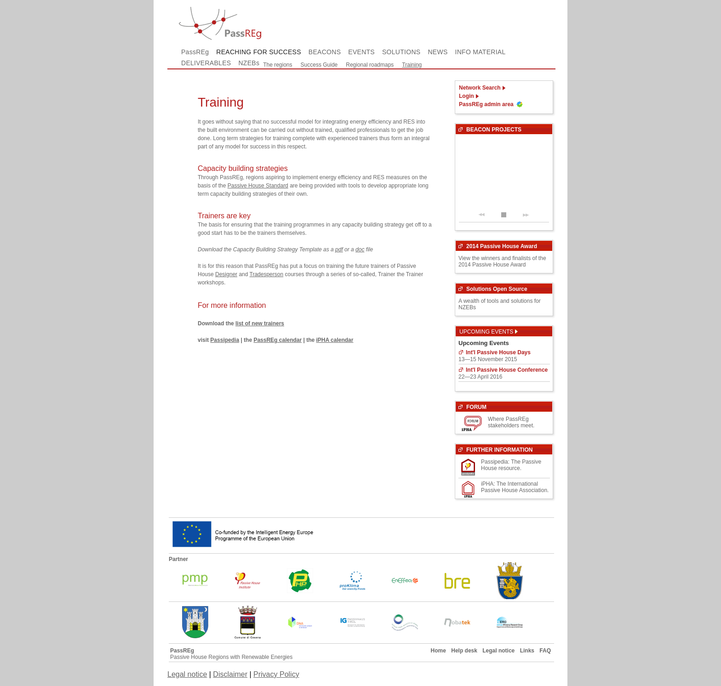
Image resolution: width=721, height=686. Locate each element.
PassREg (195, 52)
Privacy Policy (276, 674)
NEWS (437, 52)
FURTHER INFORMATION (499, 450)
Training (412, 65)
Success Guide (319, 65)
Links (527, 650)
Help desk (464, 650)
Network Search (480, 88)
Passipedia (224, 340)
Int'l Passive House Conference (507, 370)
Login (466, 96)
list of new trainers (259, 323)
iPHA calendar (335, 340)
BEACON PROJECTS (493, 129)
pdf (339, 249)
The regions (277, 65)
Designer (226, 274)
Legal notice (498, 650)
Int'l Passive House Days (498, 352)
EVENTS (361, 52)
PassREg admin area (486, 104)
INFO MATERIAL (480, 52)
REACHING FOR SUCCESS (258, 52)
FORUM (476, 407)
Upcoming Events (488, 332)
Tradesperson (267, 274)
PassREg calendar (277, 340)
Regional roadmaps (370, 65)
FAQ (545, 650)
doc (359, 249)
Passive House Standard (258, 185)
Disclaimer (230, 674)
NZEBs (248, 63)
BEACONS (325, 52)
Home (438, 650)
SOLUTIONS (401, 52)
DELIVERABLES (206, 63)
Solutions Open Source (496, 289)
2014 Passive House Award (501, 246)
